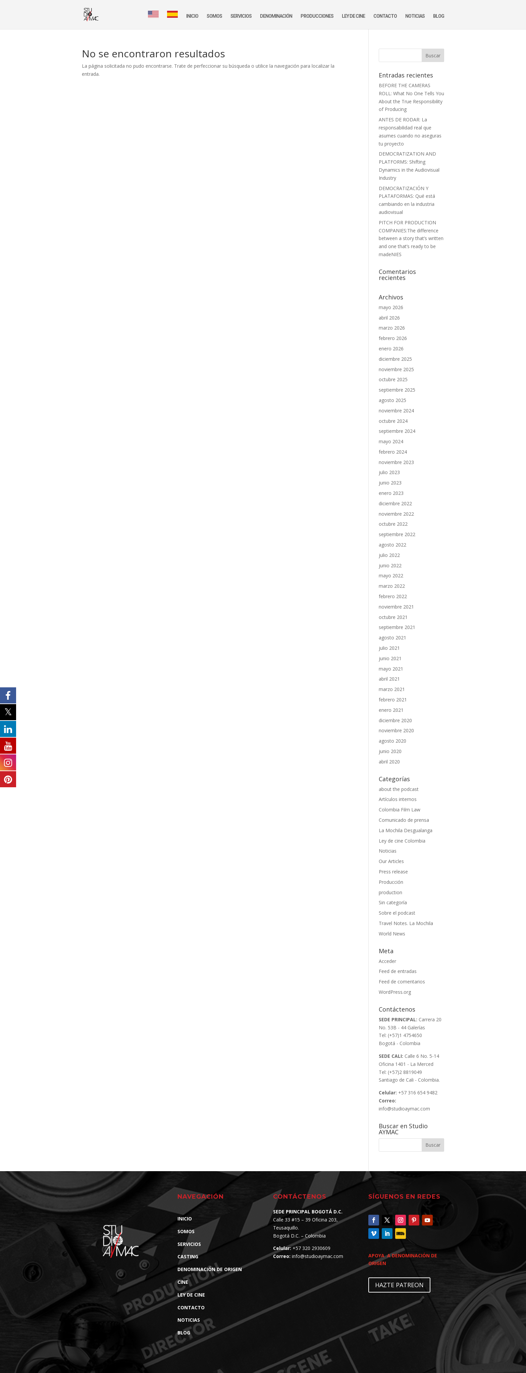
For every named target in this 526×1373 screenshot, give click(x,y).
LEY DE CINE (353, 16)
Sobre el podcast (397, 913)
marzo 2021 (392, 689)
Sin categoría (393, 902)
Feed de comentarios (402, 981)
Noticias (388, 851)
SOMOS (214, 16)
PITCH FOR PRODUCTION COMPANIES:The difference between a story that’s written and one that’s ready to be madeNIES (411, 238)
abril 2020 (389, 761)
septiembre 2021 (397, 627)
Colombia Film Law (399, 809)
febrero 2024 (393, 452)
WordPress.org (395, 992)
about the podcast (399, 789)
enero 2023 (391, 493)
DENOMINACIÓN (276, 16)
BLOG (438, 16)
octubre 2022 (393, 524)
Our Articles (391, 861)
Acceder (387, 961)
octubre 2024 (393, 421)
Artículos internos (398, 799)
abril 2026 (389, 317)
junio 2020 (390, 751)
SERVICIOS (241, 16)
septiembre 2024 (397, 431)
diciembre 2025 (395, 359)
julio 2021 (389, 648)
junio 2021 (390, 658)
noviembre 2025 (396, 369)
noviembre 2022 (396, 514)
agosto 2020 (392, 741)
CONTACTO (385, 16)
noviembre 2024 (396, 410)
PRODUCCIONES (317, 16)
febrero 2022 (393, 596)
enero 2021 (391, 710)
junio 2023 (390, 482)
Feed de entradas (398, 971)
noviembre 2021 (396, 607)
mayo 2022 (391, 575)
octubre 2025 (393, 379)
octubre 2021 (393, 617)
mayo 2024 (391, 441)
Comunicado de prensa (404, 820)
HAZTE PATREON (399, 1285)
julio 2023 (389, 472)
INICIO (192, 16)
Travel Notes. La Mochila (406, 923)
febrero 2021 (393, 699)
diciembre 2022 (395, 503)
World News (392, 933)
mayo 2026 (391, 307)
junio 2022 (390, 565)
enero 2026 (391, 348)
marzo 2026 (392, 328)
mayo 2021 (391, 669)
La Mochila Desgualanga (405, 830)
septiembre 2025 (397, 390)
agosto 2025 (392, 400)
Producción (391, 882)
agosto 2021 (392, 637)
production (390, 892)
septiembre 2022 (397, 534)
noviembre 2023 (396, 462)
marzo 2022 (392, 586)
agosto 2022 (392, 544)
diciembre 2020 (395, 720)
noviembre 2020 (396, 730)
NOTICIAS (415, 16)
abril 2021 (389, 679)
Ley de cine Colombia (402, 841)
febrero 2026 (393, 338)
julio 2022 (389, 555)
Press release (393, 871)
